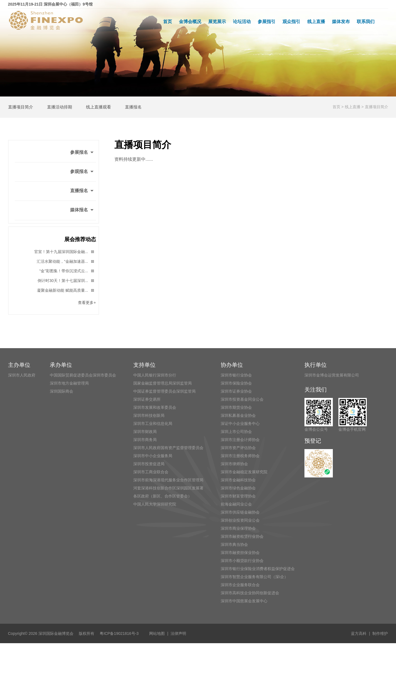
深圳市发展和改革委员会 (154, 407)
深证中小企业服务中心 (240, 423)
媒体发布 (341, 21)
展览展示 (217, 21)
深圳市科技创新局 (148, 415)
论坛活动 (242, 21)
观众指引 (291, 21)
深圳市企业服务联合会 (240, 585)
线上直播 (316, 21)
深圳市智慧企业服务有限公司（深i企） (254, 576)
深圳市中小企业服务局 (152, 456)
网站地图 (157, 633)
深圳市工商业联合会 (150, 472)
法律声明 (178, 633)
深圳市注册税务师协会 (240, 456)
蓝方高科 (359, 633)
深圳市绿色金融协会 (238, 488)
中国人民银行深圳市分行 (154, 375)
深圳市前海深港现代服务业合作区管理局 (168, 480)
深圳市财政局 (145, 431)
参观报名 (82, 172)
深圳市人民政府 (21, 375)
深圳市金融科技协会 (238, 480)
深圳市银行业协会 (236, 375)
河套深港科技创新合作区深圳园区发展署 (168, 488)
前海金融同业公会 (236, 504)
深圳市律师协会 (234, 464)
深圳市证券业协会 (236, 391)
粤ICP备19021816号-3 (121, 633)
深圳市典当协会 (234, 544)
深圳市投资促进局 (148, 464)
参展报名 (82, 153)
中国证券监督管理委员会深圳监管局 (164, 391)
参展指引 (267, 21)
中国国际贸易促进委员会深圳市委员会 (83, 375)
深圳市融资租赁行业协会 (242, 536)
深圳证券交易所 (147, 399)
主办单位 (19, 365)
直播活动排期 (59, 107)
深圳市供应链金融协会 (240, 512)
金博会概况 (190, 21)
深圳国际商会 (61, 391)
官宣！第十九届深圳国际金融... (64, 252)
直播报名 (133, 107)
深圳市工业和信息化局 (152, 423)
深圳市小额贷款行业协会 (242, 560)
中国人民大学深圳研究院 (154, 504)
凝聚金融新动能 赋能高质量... (66, 290)
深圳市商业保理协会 (238, 528)
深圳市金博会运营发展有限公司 (331, 375)
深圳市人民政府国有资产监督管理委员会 (168, 447)
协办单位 (232, 365)
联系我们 (366, 21)
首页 (167, 21)
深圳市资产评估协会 (238, 447)
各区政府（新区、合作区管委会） (162, 496)
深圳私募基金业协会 (238, 415)
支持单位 (144, 365)
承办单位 (61, 365)
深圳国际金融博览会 (56, 633)
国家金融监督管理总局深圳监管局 (162, 383)
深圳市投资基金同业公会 (242, 399)
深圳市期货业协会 (236, 407)
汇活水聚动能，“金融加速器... (66, 261)
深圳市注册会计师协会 (240, 439)
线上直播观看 (98, 107)
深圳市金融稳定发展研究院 (244, 472)
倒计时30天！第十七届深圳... (66, 281)
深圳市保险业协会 (236, 383)
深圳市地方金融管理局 (69, 383)
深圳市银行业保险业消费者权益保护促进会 (258, 568)
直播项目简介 (20, 107)
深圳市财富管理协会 (238, 496)
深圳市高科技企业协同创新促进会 (250, 593)
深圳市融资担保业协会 (240, 552)
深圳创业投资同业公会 (240, 520)
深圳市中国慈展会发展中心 (244, 601)
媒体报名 (82, 210)
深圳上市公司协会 (236, 431)
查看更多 (87, 302)
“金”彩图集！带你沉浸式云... (67, 271)
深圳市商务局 (145, 439)
